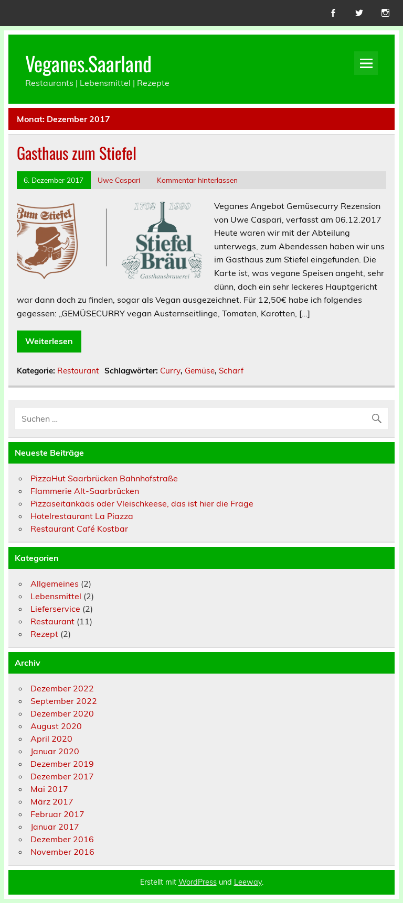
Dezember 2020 (62, 713)
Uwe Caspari (119, 179)
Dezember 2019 (62, 763)
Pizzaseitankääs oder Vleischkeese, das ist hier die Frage (141, 503)
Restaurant (78, 371)
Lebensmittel (55, 596)
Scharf (231, 371)
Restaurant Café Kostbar (79, 528)
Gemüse (200, 371)
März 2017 (51, 801)
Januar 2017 (54, 826)
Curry (170, 371)
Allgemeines (54, 583)
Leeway (248, 882)
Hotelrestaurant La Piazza (81, 516)
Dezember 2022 (62, 688)
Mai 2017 (49, 789)
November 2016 (62, 851)
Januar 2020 (54, 751)
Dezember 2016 (62, 839)
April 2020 (51, 738)
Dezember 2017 (62, 776)
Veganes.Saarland (88, 63)
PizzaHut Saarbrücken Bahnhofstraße (104, 478)
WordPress (197, 882)
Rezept (44, 634)
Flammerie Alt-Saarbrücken (84, 491)
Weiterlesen (49, 341)
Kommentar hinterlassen (197, 179)
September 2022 (63, 701)
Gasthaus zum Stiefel (76, 152)
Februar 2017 (57, 814)
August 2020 (56, 726)
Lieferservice (55, 608)
